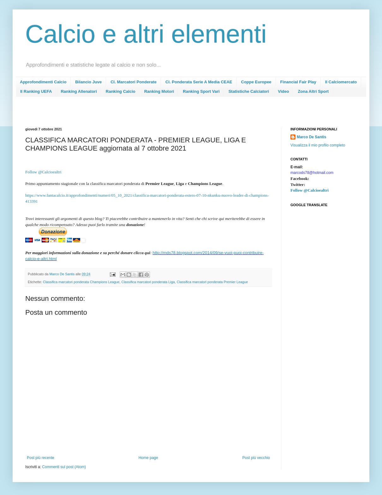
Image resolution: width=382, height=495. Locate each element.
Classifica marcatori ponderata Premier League (212, 282)
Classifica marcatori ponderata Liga (148, 282)
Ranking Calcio (120, 91)
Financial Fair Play (298, 82)
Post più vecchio (256, 458)
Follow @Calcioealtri (309, 190)
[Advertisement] (140, 113)
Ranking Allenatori (79, 91)
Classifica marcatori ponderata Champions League (81, 282)
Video (283, 91)
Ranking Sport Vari (201, 91)
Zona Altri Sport (313, 91)
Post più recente (40, 458)
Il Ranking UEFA (36, 91)
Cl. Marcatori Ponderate (133, 82)
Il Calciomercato (341, 82)
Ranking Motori (159, 91)
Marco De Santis (311, 137)
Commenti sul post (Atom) (64, 467)
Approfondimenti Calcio (43, 82)
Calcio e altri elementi (146, 34)
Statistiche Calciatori (249, 91)
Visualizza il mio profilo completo (317, 145)
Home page (148, 458)
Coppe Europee (256, 82)
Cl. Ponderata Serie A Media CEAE (198, 82)
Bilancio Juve (88, 82)
